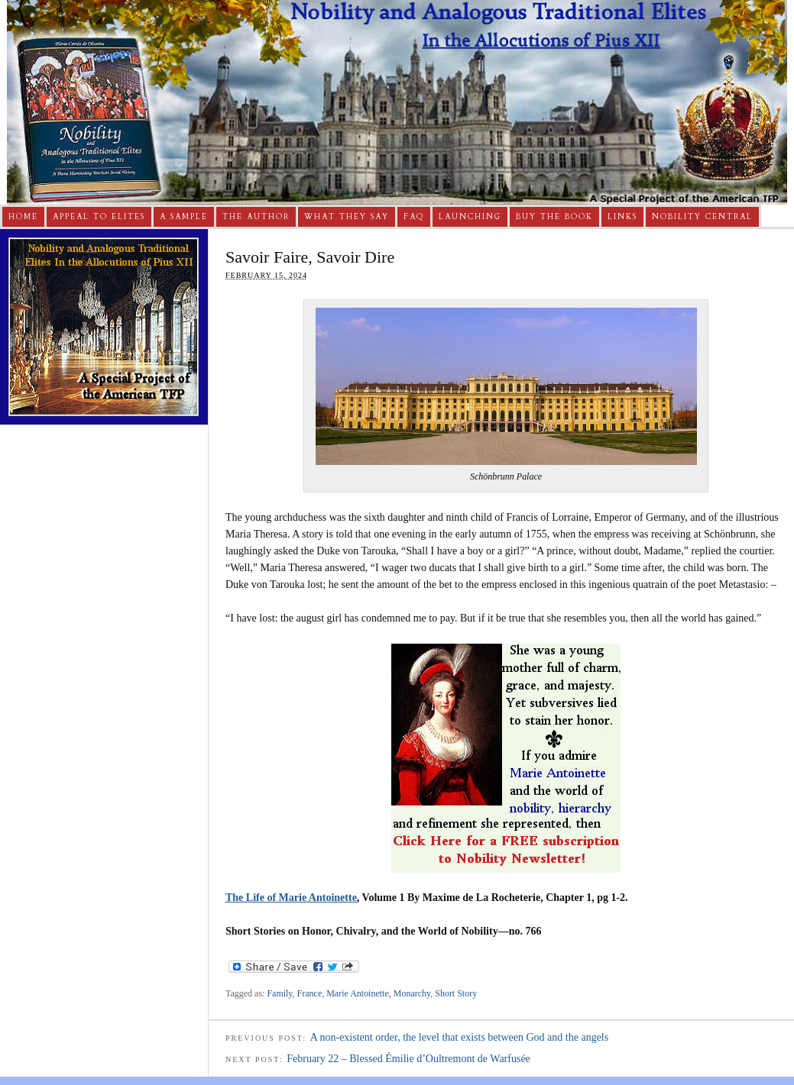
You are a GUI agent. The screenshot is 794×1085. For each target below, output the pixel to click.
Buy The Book (554, 217)
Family (279, 993)
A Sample (184, 217)
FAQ (413, 217)
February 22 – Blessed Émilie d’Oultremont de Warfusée (408, 1058)
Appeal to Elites (99, 217)
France (309, 993)
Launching (470, 217)
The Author (256, 217)
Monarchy (412, 993)
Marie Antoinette (357, 993)
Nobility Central (702, 217)
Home (23, 217)
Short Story (456, 993)
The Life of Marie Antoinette (291, 897)
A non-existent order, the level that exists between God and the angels (459, 1037)
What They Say (346, 217)
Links (622, 217)
